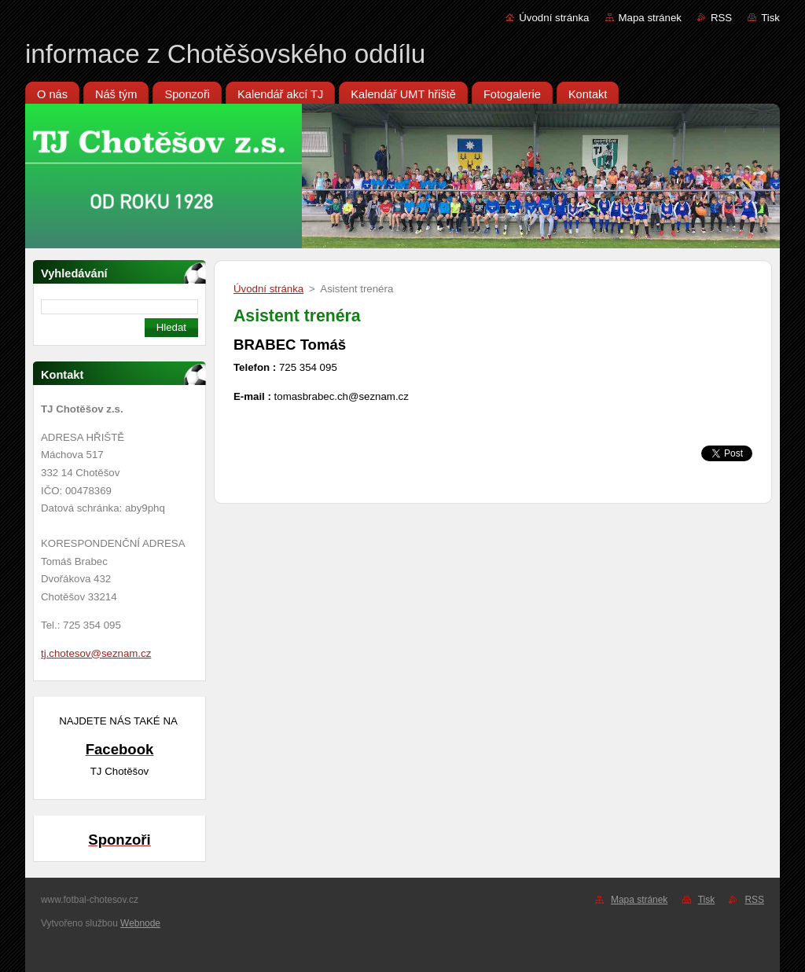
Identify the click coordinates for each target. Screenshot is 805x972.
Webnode (140, 923)
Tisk (770, 18)
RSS (721, 18)
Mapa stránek (650, 18)
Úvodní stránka (554, 18)
